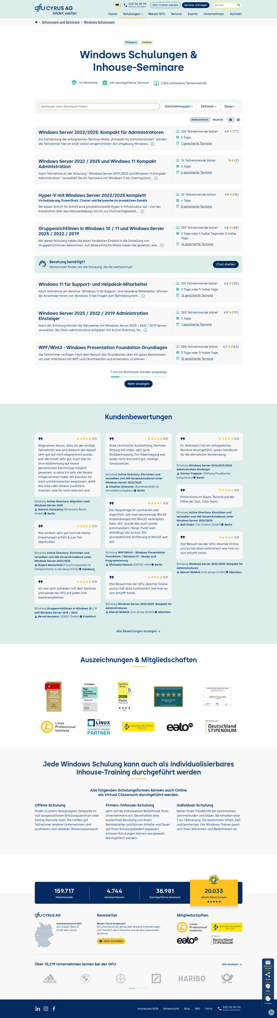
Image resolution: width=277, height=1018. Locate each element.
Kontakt (236, 14)
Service (176, 14)
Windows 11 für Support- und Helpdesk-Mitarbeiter (93, 284)
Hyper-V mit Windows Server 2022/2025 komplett (92, 195)
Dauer (228, 106)
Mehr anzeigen (138, 384)
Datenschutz (171, 1008)
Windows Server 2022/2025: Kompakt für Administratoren (101, 132)
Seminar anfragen (195, 5)
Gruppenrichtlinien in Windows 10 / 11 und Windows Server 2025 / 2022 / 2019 (101, 231)
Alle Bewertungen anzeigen (138, 631)
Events (193, 14)
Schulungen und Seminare (61, 22)
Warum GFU (156, 14)
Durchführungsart (177, 106)
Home (112, 14)
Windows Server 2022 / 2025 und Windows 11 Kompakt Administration (97, 164)
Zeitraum (207, 106)
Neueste (218, 119)
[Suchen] (227, 5)
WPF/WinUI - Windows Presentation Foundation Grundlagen (103, 347)
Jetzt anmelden (111, 941)
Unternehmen (214, 14)
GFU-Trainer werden (165, 5)
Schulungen (133, 14)
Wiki (197, 1008)
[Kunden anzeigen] (232, 964)
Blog (187, 1008)
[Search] (99, 106)
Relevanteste (200, 119)
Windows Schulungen (99, 22)
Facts (208, 1008)
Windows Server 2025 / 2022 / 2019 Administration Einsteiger (93, 316)
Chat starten (225, 264)
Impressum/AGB (147, 1008)
